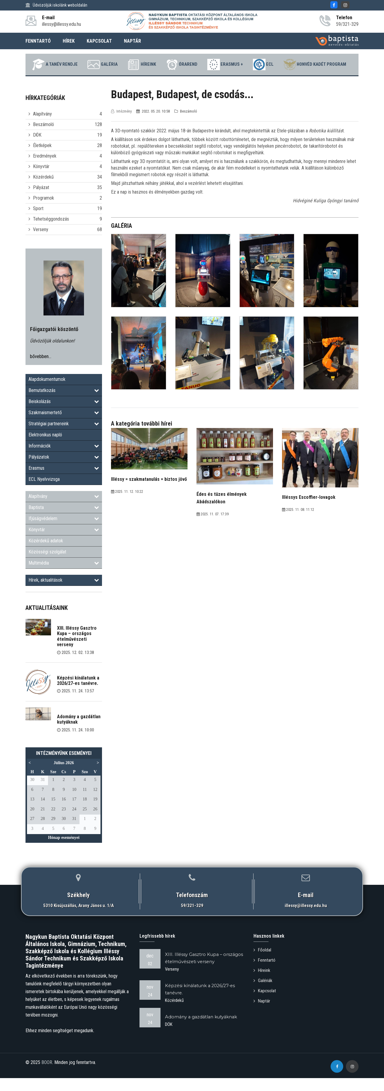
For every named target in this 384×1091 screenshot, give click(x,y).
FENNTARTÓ (38, 41)
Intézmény (122, 125)
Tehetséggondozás (51, 233)
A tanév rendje (81, 64)
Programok (43, 212)
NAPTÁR (132, 41)
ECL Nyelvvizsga (44, 493)
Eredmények (44, 170)
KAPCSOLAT (99, 41)
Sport (38, 223)
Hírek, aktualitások (63, 594)
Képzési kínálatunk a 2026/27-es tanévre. (78, 695)
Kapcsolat (265, 1004)
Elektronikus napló (45, 449)
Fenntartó (265, 974)
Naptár (262, 1014)
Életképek (42, 160)
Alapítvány (42, 128)
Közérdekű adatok (45, 555)
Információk (63, 460)
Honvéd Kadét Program (188, 79)
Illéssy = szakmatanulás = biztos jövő (149, 493)
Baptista (63, 522)
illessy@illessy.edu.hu (306, 920)
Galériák (263, 994)
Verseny (40, 244)
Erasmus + (267, 64)
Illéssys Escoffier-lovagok (308, 511)
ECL (308, 64)
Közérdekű (43, 191)
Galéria (132, 64)
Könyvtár (41, 181)
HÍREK (69, 41)
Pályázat (41, 202)
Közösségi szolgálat (47, 566)
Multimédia (63, 577)
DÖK (37, 149)
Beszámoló (43, 139)
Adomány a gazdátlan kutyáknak (78, 733)
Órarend (219, 64)
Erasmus (63, 482)
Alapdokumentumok (46, 393)
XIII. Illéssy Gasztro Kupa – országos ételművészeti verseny (77, 651)
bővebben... (40, 371)
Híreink (175, 64)
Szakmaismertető (63, 427)
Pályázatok (63, 471)
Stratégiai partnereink (63, 438)
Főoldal (263, 964)
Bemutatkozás (63, 405)
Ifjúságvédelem (63, 533)
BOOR (46, 1077)
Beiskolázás (63, 416)
